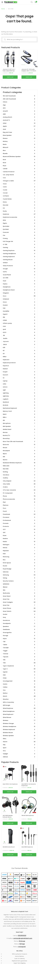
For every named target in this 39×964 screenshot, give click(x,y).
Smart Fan (19, 599)
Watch (19, 696)
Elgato (19, 223)
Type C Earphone (19, 665)
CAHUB (19, 168)
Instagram (22, 947)
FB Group (22, 941)
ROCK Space (19, 562)
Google (19, 268)
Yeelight (19, 753)
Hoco (19, 296)
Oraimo (19, 487)
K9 (19, 353)
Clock (19, 183)
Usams (19, 684)
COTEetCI (19, 195)
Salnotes (19, 571)
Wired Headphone (19, 711)
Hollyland (19, 299)
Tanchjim (19, 647)
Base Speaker (19, 135)
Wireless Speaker (19, 735)
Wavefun (19, 699)
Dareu (19, 202)
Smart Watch (19, 611)
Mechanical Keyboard (19, 408)
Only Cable (19, 484)
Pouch (19, 511)
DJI (19, 208)
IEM (19, 317)
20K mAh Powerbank (19, 98)
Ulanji (19, 678)
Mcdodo (19, 405)
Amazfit (19, 111)
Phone (19, 496)
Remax (19, 547)
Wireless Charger (19, 723)
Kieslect (19, 368)
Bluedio (19, 153)
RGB (19, 553)
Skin (19, 590)
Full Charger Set (19, 241)
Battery (19, 141)
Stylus (19, 638)
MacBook (19, 402)
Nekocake (19, 465)
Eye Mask (19, 229)
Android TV (19, 120)
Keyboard (19, 359)
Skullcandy (19, 593)
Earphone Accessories (19, 217)
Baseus (19, 138)
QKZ (19, 532)
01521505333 (22, 935)
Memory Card (19, 411)
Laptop (19, 380)
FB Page (22, 944)
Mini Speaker (19, 426)
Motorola (19, 444)
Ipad (19, 329)
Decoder (19, 205)
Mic (19, 420)
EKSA (19, 220)
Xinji (19, 744)
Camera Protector (19, 171)
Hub (19, 308)
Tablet (19, 644)
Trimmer (19, 653)
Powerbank (19, 514)
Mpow (19, 453)
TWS (19, 662)
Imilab (19, 320)
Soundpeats (19, 623)
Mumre (19, 459)
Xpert (19, 747)
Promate (19, 523)
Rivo (19, 559)
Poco (19, 508)
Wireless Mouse (19, 732)
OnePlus (19, 477)
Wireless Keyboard (19, 729)
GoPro (19, 271)
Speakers (19, 626)
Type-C (19, 668)
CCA (19, 177)
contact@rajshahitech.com (22, 938)
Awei (19, 129)
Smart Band (19, 596)
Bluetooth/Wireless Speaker (19, 156)
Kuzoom (19, 374)
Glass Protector (19, 265)
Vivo (19, 690)
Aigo (19, 105)
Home (3, 9)
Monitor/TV (19, 435)
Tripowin (19, 656)
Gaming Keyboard (19, 256)
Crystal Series (19, 199)
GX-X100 (19, 277)
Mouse (19, 447)
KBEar (19, 356)
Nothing (19, 471)
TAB (19, 641)
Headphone (19, 286)
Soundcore (19, 620)
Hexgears (19, 293)
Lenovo (19, 386)
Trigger (19, 650)
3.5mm (19, 102)
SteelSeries (19, 629)
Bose (19, 162)
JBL (19, 335)
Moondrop (19, 438)
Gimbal (19, 262)
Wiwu (19, 738)
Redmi (19, 541)
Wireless (19, 720)
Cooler (19, 189)
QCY (19, 529)
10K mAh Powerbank (19, 95)
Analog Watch (19, 117)
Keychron (19, 365)
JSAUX (19, 344)
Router (19, 565)
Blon (19, 150)
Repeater (19, 550)
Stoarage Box (19, 632)
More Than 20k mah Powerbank (19, 441)
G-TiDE (19, 244)
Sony (19, 617)
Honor (19, 302)
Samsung (19, 574)
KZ (19, 377)
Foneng (19, 238)
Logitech (19, 399)
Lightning (19, 393)
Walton (19, 693)
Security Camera (19, 581)
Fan (19, 235)
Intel (19, 326)
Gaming (19, 247)
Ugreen (19, 671)
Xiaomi (19, 741)
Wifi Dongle (19, 705)
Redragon (19, 544)
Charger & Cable (19, 180)
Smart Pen (19, 605)
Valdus (19, 687)
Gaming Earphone (19, 250)
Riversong (19, 556)
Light (19, 390)
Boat (19, 159)
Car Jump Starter (19, 174)
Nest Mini (19, 468)
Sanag (19, 577)
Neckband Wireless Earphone (19, 462)
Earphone (19, 214)
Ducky (19, 211)
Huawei (19, 305)
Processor (19, 517)
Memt (19, 414)
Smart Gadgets (19, 602)
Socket (19, 614)
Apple (19, 126)
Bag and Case (19, 132)
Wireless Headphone (19, 726)
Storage (19, 635)
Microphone (19, 423)
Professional (19, 520)
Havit (19, 280)
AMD (19, 114)
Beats (19, 144)
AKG (19, 108)
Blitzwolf (19, 147)
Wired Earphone (19, 708)
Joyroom (19, 341)
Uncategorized (19, 681)
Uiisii (19, 675)
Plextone (19, 505)
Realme (19, 538)
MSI (19, 456)
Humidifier (19, 311)
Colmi (19, 186)
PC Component (19, 493)
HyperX (19, 314)
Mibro (19, 417)
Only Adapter (19, 480)
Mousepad (19, 450)
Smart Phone (19, 608)
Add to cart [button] (10, 77)
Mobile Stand (19, 429)
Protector (19, 526)
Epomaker (19, 226)
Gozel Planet (19, 274)
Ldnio (19, 383)
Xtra (19, 750)
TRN (19, 659)
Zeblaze (19, 756)
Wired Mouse (19, 717)
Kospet (19, 371)
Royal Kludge (19, 568)
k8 (19, 350)
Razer (19, 535)
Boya (19, 165)
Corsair (19, 192)
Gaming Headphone (19, 253)
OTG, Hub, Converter (19, 490)
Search (32, 2)
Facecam (19, 232)
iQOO (19, 332)
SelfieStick (19, 584)
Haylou (19, 283)
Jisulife (19, 338)
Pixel (19, 502)
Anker (19, 123)
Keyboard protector (19, 362)
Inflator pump (19, 323)
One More (19, 474)
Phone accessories (19, 499)
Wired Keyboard (19, 714)
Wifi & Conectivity (19, 702)
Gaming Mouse (19, 259)
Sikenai (19, 587)
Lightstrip (19, 396)
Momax (19, 432)
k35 (19, 347)
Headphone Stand (19, 289)
